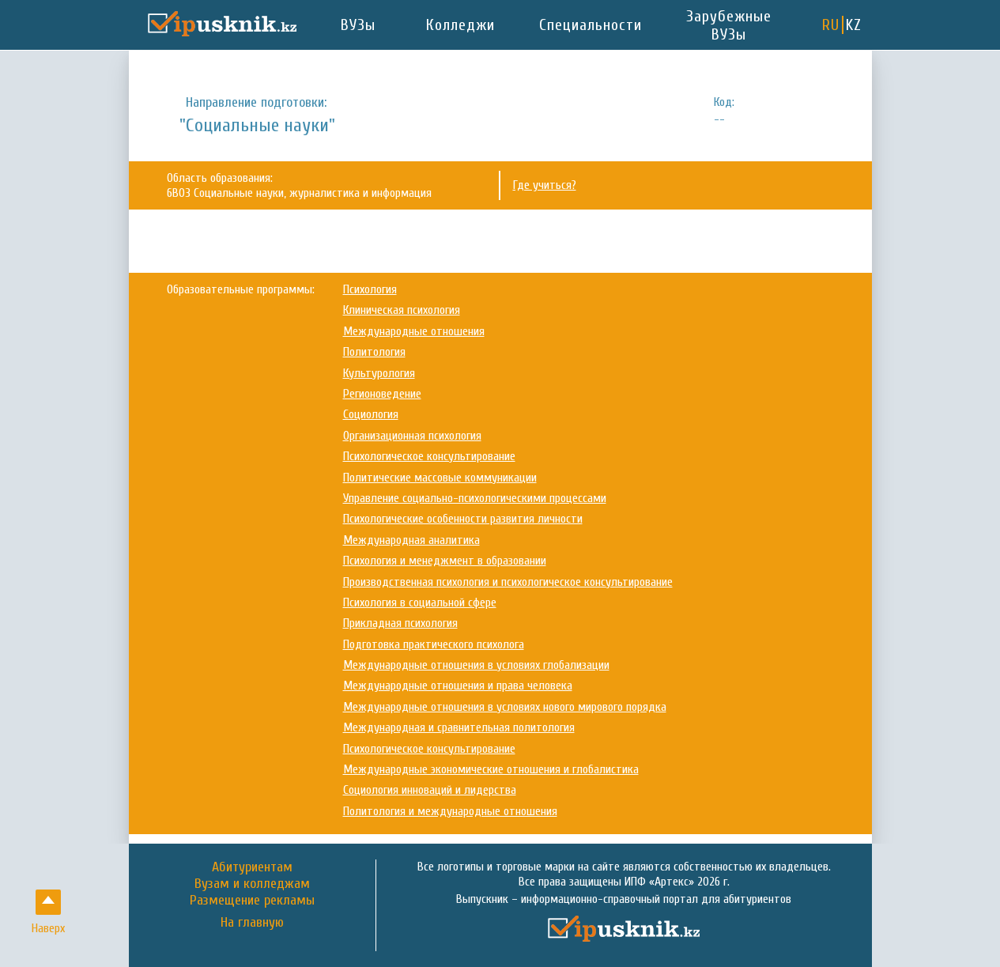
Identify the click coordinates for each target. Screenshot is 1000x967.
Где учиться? (544, 185)
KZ (854, 25)
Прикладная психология (400, 623)
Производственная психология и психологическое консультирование (508, 582)
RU (831, 25)
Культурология (379, 373)
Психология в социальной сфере (419, 602)
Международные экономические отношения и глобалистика (491, 769)
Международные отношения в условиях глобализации (476, 665)
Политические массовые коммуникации (440, 477)
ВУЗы (358, 25)
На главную (252, 923)
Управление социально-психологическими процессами (474, 498)
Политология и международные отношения (450, 811)
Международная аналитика (411, 540)
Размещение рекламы (252, 900)
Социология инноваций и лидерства (429, 790)
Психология (370, 289)
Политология (374, 352)
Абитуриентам (252, 867)
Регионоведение (382, 394)
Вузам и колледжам (252, 883)
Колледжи (460, 25)
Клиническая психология (401, 310)
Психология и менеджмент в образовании (444, 560)
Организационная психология (412, 436)
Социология (370, 414)
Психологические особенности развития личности (463, 519)
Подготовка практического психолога (433, 644)
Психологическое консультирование (429, 456)
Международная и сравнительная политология (459, 727)
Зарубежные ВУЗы (729, 25)
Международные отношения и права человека (457, 685)
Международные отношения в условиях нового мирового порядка (504, 707)
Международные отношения (414, 331)
